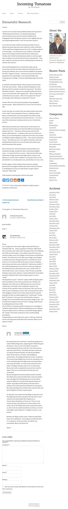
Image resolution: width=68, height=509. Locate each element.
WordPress (37, 505)
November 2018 (54, 304)
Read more (60, 62)
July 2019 (52, 285)
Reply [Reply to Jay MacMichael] (3, 326)
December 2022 (54, 204)
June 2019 (52, 287)
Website (4, 479)
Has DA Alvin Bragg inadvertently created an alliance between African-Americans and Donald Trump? (57, 91)
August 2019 (53, 283)
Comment (6, 445)
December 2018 (54, 302)
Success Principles (55, 173)
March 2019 (53, 295)
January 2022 (53, 218)
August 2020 (53, 254)
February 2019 (53, 297)
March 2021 (53, 237)
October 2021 (53, 226)
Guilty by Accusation (55, 137)
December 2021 (54, 221)
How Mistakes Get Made (35, 200)
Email (4, 472)
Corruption (52, 127)
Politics (51, 161)
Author (12, 185)
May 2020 (52, 261)
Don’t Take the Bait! (55, 106)
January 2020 (53, 271)
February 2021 (53, 240)
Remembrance (53, 168)
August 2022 (53, 211)
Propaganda (5, 187)
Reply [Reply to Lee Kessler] (8, 427)
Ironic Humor (53, 142)
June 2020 (52, 259)
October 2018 (53, 306)
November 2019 (54, 276)
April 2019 (52, 292)
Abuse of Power (54, 118)
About (12, 13)
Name (4, 465)
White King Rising (33, 13)
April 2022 (52, 216)
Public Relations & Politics (57, 166)
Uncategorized (13, 187)
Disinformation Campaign (57, 130)
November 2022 (54, 207)
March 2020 (53, 266)
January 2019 (53, 299)
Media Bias (26, 185)
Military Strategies (55, 154)
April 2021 (52, 235)
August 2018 (53, 311)
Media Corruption (34, 185)
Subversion (52, 170)
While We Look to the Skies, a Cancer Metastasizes (55, 101)
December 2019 (54, 273)
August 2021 (53, 230)
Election (51, 132)
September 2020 (54, 252)
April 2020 (52, 264)
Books (51, 123)
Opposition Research (55, 156)
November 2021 (54, 223)
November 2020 (54, 247)
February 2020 (54, 268)
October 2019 (53, 278)
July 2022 (52, 214)
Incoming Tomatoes (34, 4)
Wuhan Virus (53, 180)
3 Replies (4, 27)
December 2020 (54, 245)
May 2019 (52, 290)
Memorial (52, 151)
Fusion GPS (52, 135)
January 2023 (53, 202)
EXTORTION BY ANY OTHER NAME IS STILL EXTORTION (56, 82)
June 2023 (52, 195)
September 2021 (54, 228)
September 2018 (54, 309)
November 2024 (54, 192)
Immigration (53, 139)
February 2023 (53, 199)
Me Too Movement (55, 144)
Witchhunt (52, 177)
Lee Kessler (18, 333)
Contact (20, 13)
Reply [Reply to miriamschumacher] (3, 229)
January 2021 (53, 242)
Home (4, 13)
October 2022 (53, 209)
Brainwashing (18, 185)
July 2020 (52, 257)
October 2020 (53, 249)
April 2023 (52, 197)
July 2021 (52, 233)
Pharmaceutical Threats (56, 158)
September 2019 (54, 280)
